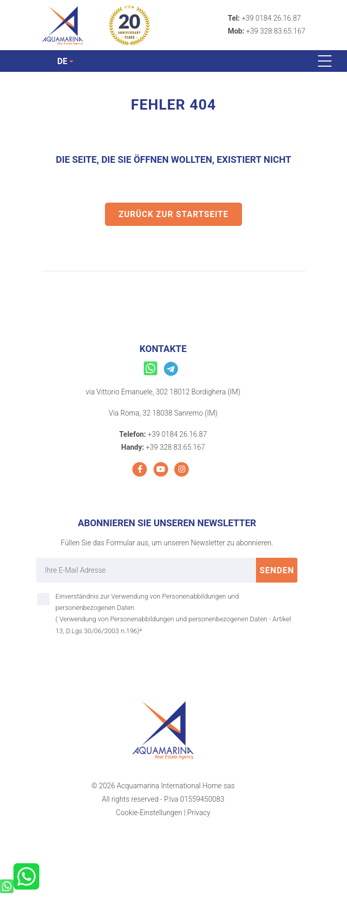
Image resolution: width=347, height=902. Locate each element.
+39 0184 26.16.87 (271, 18)
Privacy (198, 812)
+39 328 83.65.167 (276, 31)
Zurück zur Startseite (173, 214)
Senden (277, 570)
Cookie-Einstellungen (149, 812)
